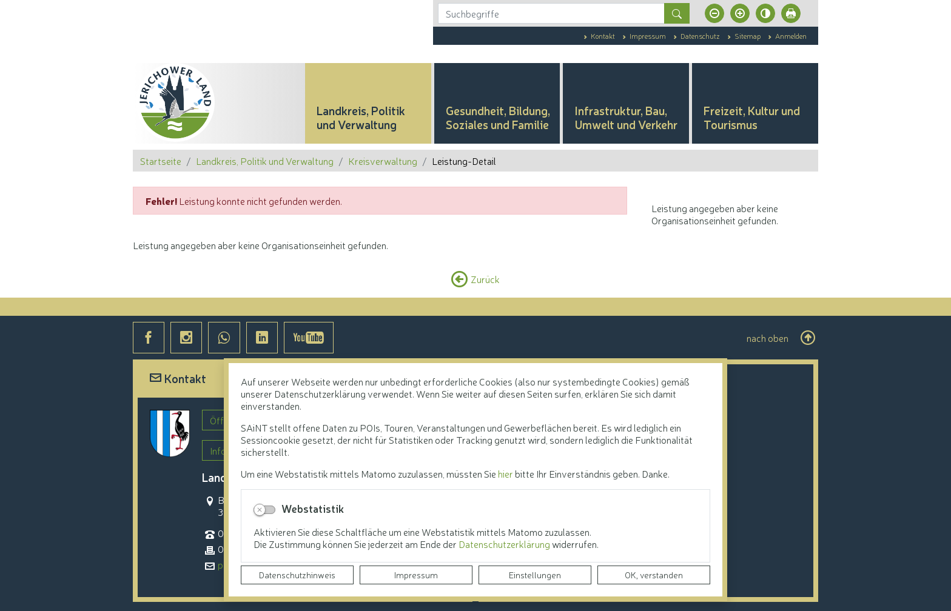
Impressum (416, 574)
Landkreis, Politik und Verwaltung (265, 160)
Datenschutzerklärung (505, 543)
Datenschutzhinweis (297, 574)
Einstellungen (535, 574)
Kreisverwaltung (382, 160)
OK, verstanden (654, 574)
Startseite (160, 160)
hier (505, 473)
